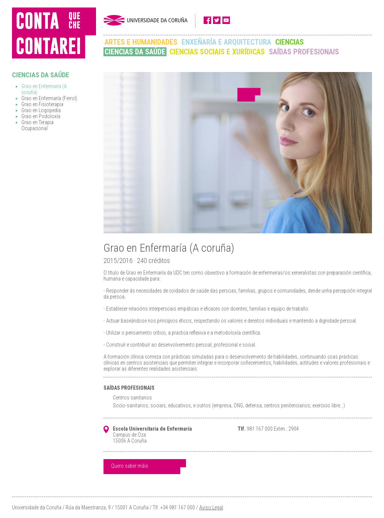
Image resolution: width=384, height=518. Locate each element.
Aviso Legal (211, 507)
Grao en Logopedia (41, 110)
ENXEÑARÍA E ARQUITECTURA (226, 42)
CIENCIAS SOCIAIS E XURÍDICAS (217, 51)
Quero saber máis (129, 466)
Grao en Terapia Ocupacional (37, 125)
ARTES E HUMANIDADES (141, 42)
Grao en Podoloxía (40, 116)
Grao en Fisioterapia (42, 104)
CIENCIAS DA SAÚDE (135, 51)
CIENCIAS (289, 42)
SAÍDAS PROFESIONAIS (304, 51)
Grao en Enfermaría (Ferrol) (49, 98)
